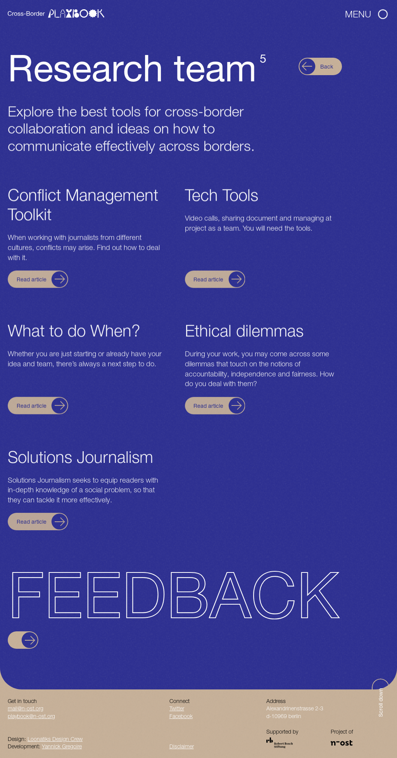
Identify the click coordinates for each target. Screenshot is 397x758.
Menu (366, 14)
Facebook (181, 716)
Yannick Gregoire (62, 746)
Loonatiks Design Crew (55, 739)
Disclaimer (181, 746)
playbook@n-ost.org (31, 716)
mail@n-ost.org (25, 708)
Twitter (176, 708)
